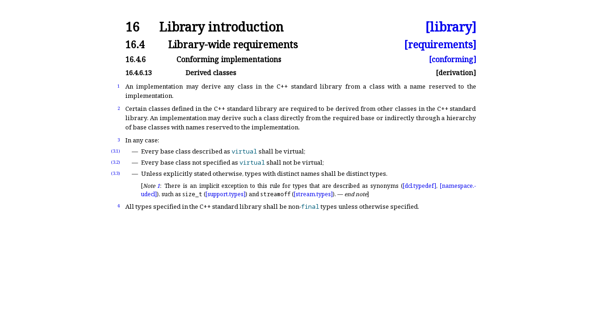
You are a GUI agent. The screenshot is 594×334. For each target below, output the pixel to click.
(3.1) (115, 151)
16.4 (134, 44)
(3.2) (115, 162)
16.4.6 (135, 59)
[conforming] (452, 59)
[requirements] (440, 44)
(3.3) (115, 173)
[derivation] (456, 72)
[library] (450, 27)
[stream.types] (313, 194)
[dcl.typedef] (419, 186)
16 (132, 27)
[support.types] (225, 194)
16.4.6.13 (138, 72)
